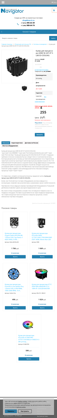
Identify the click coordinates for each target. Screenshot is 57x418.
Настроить (25, 411)
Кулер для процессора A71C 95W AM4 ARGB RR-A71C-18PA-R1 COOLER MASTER (42, 286)
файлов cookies (21, 407)
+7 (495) (28, 25)
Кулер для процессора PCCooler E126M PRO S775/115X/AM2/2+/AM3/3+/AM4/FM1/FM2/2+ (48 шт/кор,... (28, 338)
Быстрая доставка (42, 416)
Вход (54, 2)
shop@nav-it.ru (28, 20)
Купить (15, 257)
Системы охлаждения (40, 44)
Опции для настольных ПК (23, 44)
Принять (11, 411)
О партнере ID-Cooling (41, 70)
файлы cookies (22, 401)
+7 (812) (28, 23)
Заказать (39, 135)
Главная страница (6, 44)
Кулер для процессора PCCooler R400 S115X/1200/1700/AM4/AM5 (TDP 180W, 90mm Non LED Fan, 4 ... (42, 236)
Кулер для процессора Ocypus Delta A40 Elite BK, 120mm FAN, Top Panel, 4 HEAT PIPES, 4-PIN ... (14, 236)
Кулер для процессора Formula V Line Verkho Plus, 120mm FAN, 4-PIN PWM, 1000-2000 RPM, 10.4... (14, 287)
